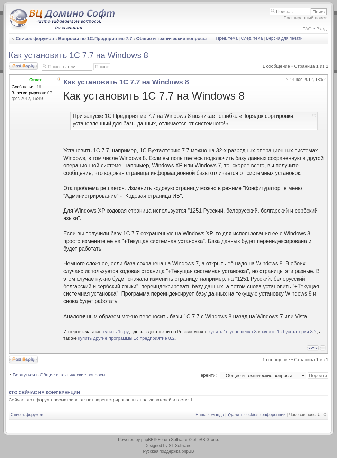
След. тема (252, 38)
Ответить (23, 66)
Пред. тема (226, 38)
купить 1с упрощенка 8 (233, 331)
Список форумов (35, 38)
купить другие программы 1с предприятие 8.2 (126, 338)
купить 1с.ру (116, 331)
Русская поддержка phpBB (168, 451)
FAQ (306, 28)
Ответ (35, 79)
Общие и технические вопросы (171, 38)
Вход (321, 28)
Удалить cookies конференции (256, 414)
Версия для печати (284, 38)
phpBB (147, 439)
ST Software (179, 445)
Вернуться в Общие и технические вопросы (59, 374)
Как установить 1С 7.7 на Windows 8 (78, 55)
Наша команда (209, 414)
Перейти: (207, 375)
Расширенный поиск (305, 17)
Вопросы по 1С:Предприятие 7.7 (95, 38)
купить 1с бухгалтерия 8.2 (289, 331)
